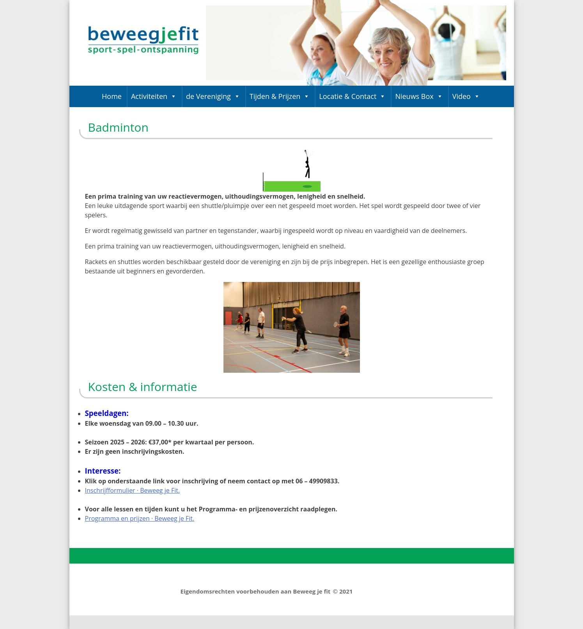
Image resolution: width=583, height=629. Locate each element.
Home (112, 96)
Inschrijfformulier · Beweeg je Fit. (132, 490)
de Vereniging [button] (213, 96)
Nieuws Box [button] (419, 96)
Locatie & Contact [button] (352, 96)
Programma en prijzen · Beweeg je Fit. (140, 518)
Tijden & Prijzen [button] (280, 96)
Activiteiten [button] (154, 96)
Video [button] (466, 96)
